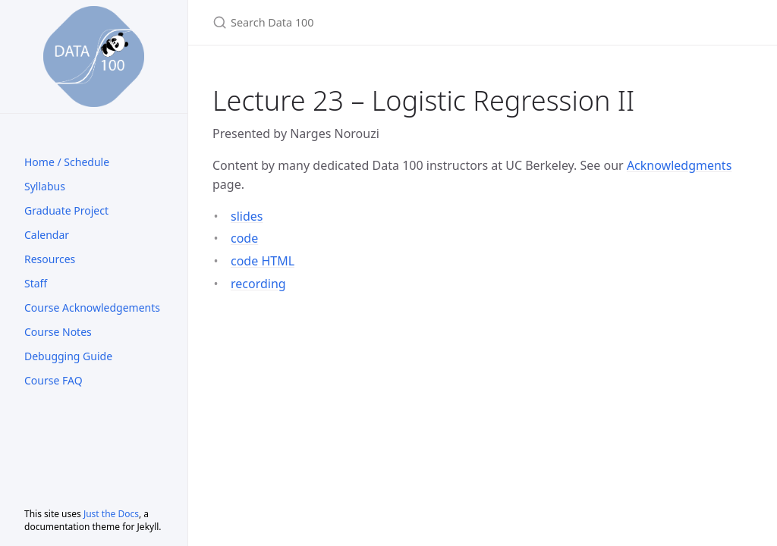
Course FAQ (53, 380)
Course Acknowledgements (92, 307)
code (244, 238)
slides (247, 216)
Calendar (46, 235)
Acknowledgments (679, 165)
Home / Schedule (66, 162)
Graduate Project (66, 210)
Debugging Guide (68, 356)
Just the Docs (111, 513)
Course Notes (58, 332)
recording (258, 283)
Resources (49, 259)
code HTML (262, 261)
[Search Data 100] (391, 22)
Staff (35, 283)
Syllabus (44, 186)
